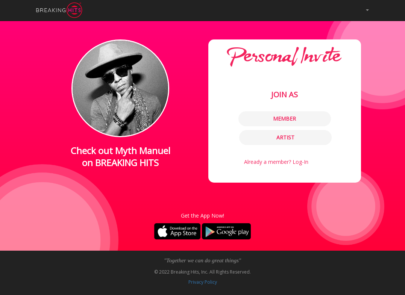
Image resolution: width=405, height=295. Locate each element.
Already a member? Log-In (276, 161)
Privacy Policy (202, 282)
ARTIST (285, 137)
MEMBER (284, 118)
